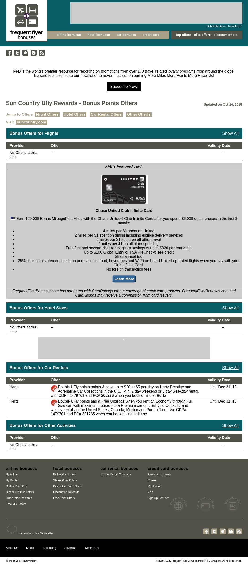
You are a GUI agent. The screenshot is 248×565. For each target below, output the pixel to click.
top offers (183, 35)
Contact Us (92, 548)
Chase (152, 480)
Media (30, 548)
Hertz (161, 396)
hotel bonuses (98, 35)
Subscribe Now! (124, 86)
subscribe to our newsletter (75, 76)
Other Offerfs (139, 114)
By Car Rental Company (115, 474)
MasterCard (155, 486)
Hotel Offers (75, 114)
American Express (159, 474)
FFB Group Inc (214, 561)
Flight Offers (47, 114)
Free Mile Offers (16, 504)
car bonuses (126, 35)
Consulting (49, 548)
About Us (11, 548)
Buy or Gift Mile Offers (20, 492)
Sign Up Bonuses (159, 498)
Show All (230, 133)
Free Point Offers (64, 498)
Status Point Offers (65, 480)
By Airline (12, 474)
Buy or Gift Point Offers (67, 486)
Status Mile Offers (17, 486)
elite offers (202, 35)
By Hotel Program (64, 474)
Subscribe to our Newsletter (224, 26)
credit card (151, 35)
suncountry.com (31, 122)
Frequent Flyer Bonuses (184, 561)
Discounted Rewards (19, 498)
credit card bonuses (168, 468)
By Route (11, 480)
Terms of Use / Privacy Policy (21, 561)
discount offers (225, 35)
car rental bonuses (119, 468)
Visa (150, 492)
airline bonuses (69, 35)
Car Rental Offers (106, 114)
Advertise (70, 548)
